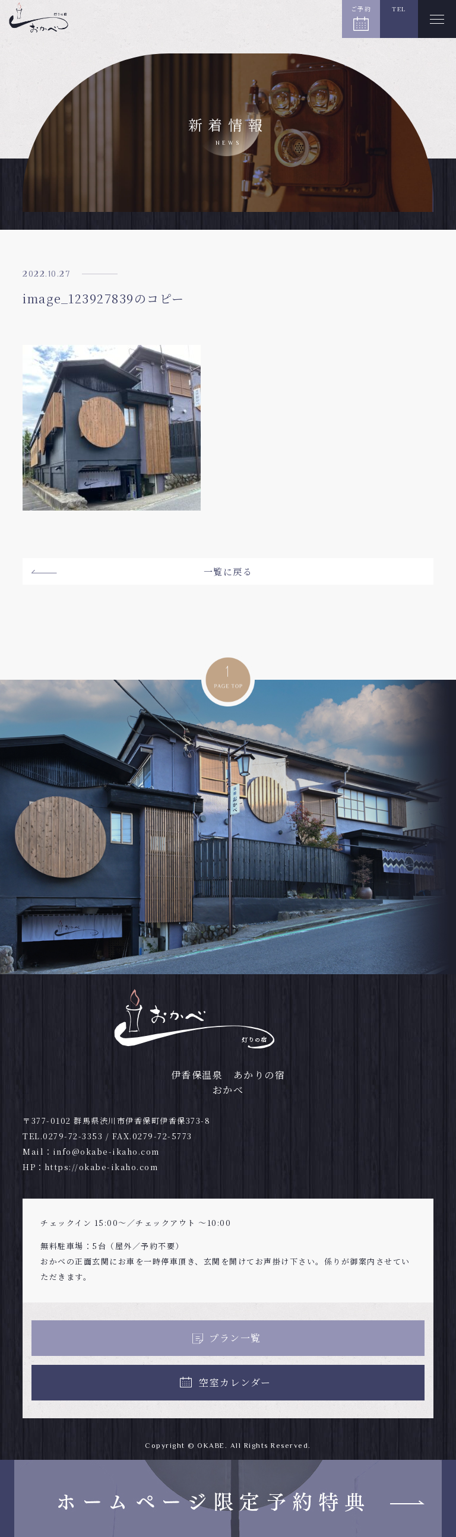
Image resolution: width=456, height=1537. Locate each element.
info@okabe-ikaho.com (106, 1151)
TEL (399, 8)
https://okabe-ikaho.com (102, 1166)
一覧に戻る (228, 571)
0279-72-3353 (73, 1136)
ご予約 (361, 8)
